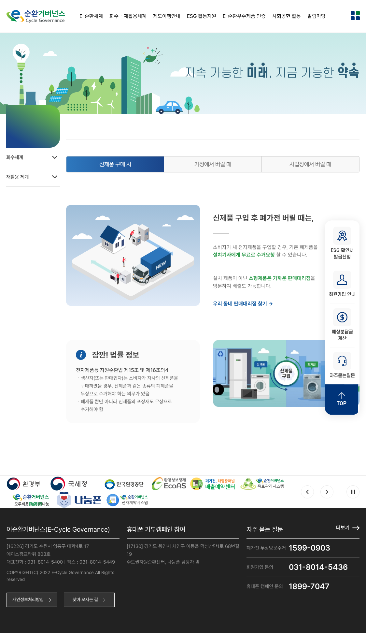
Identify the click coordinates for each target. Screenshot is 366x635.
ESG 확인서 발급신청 (342, 242)
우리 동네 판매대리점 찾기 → (246, 305)
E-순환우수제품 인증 (244, 16)
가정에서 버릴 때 (215, 165)
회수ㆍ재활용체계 (128, 16)
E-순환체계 (91, 16)
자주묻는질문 (342, 366)
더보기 (343, 529)
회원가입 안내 (342, 284)
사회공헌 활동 (286, 16)
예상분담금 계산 (342, 325)
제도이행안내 (166, 16)
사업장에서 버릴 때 (311, 165)
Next (326, 493)
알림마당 (316, 16)
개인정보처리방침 (29, 601)
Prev (307, 493)
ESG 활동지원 (201, 16)
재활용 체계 (35, 176)
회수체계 (35, 156)
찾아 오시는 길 (88, 601)
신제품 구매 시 (119, 165)
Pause (352, 493)
